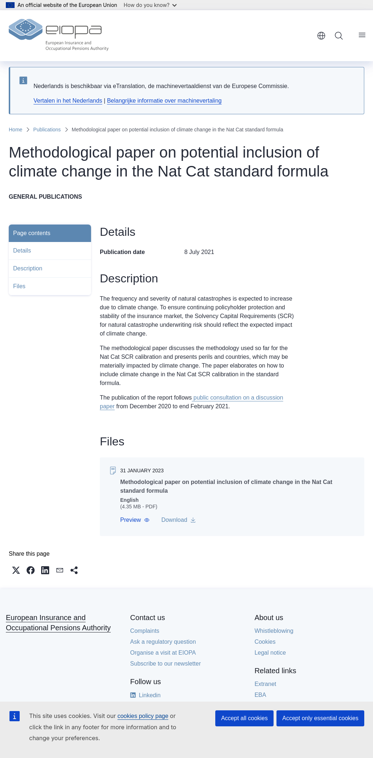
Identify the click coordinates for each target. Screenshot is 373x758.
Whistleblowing (274, 631)
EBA (260, 695)
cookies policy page (142, 716)
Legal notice (270, 653)
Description (27, 268)
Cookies (265, 642)
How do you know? (150, 5)
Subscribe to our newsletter (165, 663)
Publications (47, 129)
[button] (135, 520)
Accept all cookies (244, 718)
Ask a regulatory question (163, 642)
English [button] (321, 35)
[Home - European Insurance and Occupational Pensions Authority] (59, 35)
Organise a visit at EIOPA (163, 653)
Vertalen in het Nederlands (68, 101)
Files (19, 286)
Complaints (144, 631)
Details (22, 250)
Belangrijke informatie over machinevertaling (164, 101)
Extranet (265, 684)
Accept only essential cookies (320, 718)
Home (15, 129)
